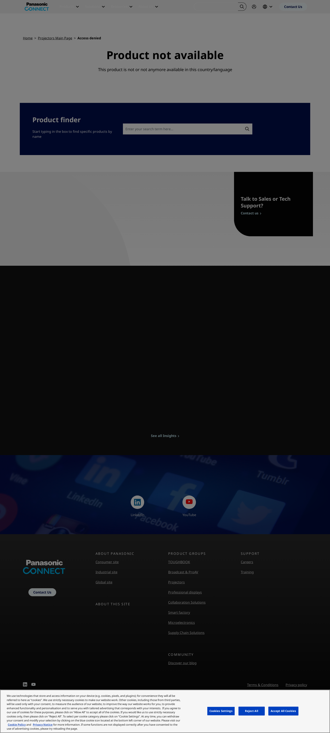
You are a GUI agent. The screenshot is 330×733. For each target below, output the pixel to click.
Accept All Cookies (283, 711)
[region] (165, 711)
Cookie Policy (17, 724)
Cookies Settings (221, 711)
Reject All (251, 711)
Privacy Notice (43, 724)
